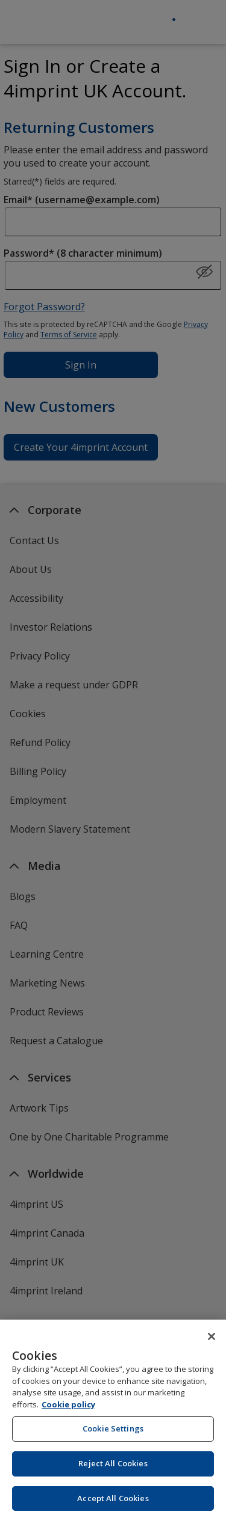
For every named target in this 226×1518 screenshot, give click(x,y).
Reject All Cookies (112, 1471)
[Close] (211, 1344)
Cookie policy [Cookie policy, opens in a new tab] (68, 1412)
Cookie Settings (113, 1436)
